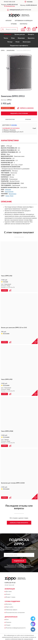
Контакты (23, 24)
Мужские (8, 189)
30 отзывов (6, 333)
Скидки (8, 614)
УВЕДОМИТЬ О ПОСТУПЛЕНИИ (19, 113)
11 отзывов (6, 431)
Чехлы (6, 38)
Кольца (10, 42)
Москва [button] (14, 125)
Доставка (9, 581)
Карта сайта (9, 596)
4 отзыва (5, 281)
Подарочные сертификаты (19, 45)
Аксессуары (26, 42)
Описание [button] (28, 119)
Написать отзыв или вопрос (19, 512)
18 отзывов (6, 483)
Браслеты (31, 38)
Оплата (8, 583)
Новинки (8, 611)
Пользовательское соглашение (15, 601)
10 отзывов (6, 380)
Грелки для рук (20, 34)
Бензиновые (12, 193)
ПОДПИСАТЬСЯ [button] (19, 550)
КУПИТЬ (4, 290)
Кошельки (21, 38)
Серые (7, 196)
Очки (13, 38)
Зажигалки (7, 34)
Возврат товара (10, 586)
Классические (9, 191)
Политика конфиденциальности (15, 617)
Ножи (18, 42)
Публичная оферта (11, 599)
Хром (11, 196)
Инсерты (31, 34)
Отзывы (14, 24)
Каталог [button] (9, 20)
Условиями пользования (23, 555)
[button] (9, 6)
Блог (7, 608)
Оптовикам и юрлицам (23, 20)
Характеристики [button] (10, 119)
